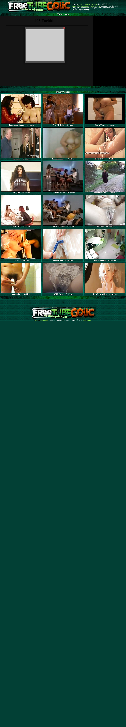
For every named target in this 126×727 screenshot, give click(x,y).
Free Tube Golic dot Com (88, 4)
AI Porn (97, 6)
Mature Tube (76, 6)
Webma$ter (87, 320)
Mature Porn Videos (87, 6)
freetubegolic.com (41, 320)
